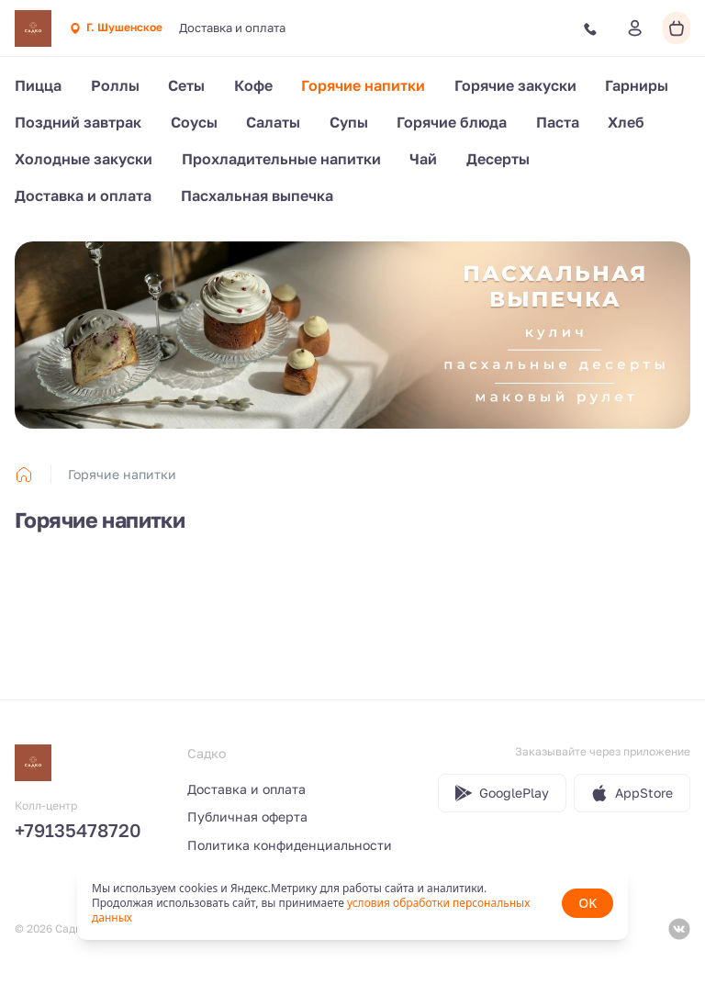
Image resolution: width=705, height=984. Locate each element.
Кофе (253, 85)
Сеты (186, 85)
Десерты (498, 159)
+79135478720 (78, 830)
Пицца (38, 85)
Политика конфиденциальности (289, 845)
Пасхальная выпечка (257, 195)
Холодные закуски (83, 159)
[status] (352, 903)
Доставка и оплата (232, 27)
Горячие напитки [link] (122, 474)
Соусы (194, 122)
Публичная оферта (247, 816)
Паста (557, 122)
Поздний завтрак (78, 122)
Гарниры (636, 85)
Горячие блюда (452, 122)
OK (587, 902)
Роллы (115, 85)
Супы (349, 122)
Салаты (273, 122)
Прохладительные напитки (281, 159)
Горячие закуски (515, 85)
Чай (423, 159)
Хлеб (626, 122)
